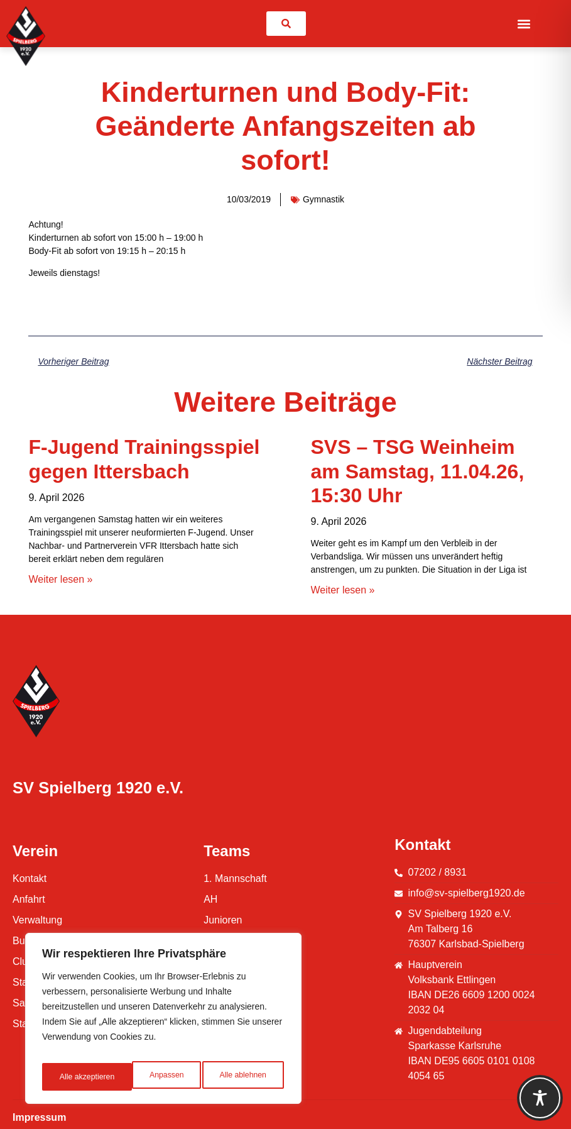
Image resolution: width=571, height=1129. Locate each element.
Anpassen (74, 1077)
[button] (524, 23)
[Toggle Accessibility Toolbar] (540, 1098)
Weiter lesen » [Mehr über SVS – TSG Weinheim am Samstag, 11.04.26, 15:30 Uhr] (343, 590)
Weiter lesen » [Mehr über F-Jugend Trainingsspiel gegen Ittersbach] (60, 579)
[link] (286, 23)
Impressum (39, 1117)
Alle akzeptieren (240, 1077)
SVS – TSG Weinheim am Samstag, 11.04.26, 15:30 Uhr (418, 471)
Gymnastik (323, 199)
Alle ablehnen (151, 1077)
